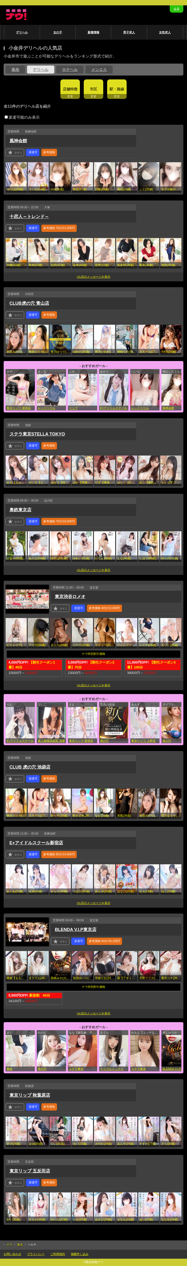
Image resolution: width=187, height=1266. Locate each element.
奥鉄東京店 (20, 509)
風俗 (15, 69)
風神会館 (18, 140)
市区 (93, 89)
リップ (73, 408)
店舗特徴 (70, 89)
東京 (20, 1245)
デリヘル (22, 32)
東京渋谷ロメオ (70, 596)
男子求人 (129, 32)
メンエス (99, 69)
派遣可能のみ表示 (22, 117)
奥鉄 (9, 1069)
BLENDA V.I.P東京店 (75, 929)
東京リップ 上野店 (143, 740)
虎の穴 (104, 740)
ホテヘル (70, 69)
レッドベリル (46, 408)
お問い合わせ (12, 1254)
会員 (176, 8)
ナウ (9, 1245)
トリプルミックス (111, 1069)
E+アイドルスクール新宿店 (36, 842)
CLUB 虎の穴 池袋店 (29, 767)
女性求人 (165, 32)
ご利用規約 (57, 1254)
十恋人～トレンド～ (29, 216)
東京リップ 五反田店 (29, 1171)
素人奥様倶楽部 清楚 (51, 740)
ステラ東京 (76, 1069)
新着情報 (93, 32)
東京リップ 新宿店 (19, 408)
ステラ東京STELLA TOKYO (37, 434)
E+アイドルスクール (113, 408)
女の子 (57, 32)
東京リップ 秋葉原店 (29, 1095)
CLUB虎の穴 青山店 (29, 303)
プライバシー (36, 1254)
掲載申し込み (79, 1254)
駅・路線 (117, 89)
